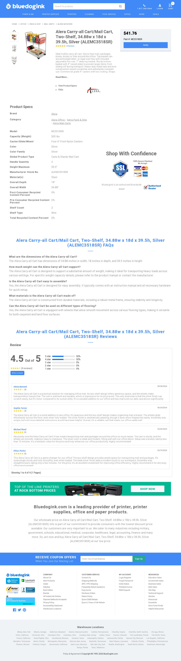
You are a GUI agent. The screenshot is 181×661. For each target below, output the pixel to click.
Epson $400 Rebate (90, 599)
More (142, 14)
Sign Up (139, 558)
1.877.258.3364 (144, 7)
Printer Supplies (50, 14)
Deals (156, 14)
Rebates (46, 587)
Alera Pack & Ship (77, 120)
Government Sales (155, 581)
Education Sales (155, 578)
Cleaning (89, 14)
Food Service (109, 14)
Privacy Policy (48, 602)
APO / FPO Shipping (90, 584)
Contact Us (86, 578)
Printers (71, 14)
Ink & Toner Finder (155, 606)
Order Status (124, 584)
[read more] (86, 77)
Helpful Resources (156, 609)
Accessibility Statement (53, 606)
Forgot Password (126, 581)
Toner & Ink (28, 14)
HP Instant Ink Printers (52, 596)
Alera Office (58, 120)
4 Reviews (70, 46)
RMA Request (124, 590)
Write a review (17, 373)
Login (160, 7)
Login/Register (125, 578)
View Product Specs (67, 86)
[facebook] (14, 610)
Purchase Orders (88, 593)
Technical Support (155, 593)
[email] (106, 559)
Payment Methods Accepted (54, 599)
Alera (54, 114)
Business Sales (154, 584)
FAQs (60, 90)
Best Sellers (48, 590)
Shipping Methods (89, 581)
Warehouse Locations (52, 609)
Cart (171, 6)
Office (127, 14)
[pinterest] (24, 610)
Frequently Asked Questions (93, 587)
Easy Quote (86, 590)
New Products (49, 581)
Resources (152, 599)
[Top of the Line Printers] (90, 489)
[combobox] (89, 6)
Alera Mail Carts (62, 123)
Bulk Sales (152, 587)
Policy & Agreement (72, 654)
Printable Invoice (125, 587)
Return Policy (87, 596)
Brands (46, 593)
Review (15, 345)
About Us (47, 578)
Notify (145, 45)
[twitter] (19, 610)
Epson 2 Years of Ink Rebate (93, 602)
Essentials (152, 602)
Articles (151, 596)
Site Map (152, 590)
